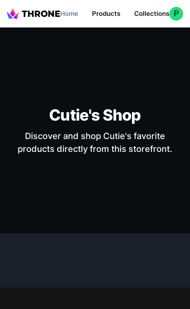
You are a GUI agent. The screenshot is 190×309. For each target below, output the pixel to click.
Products (106, 13)
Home (69, 13)
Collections (151, 13)
